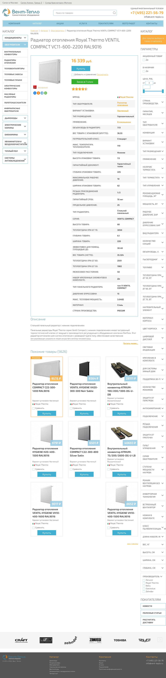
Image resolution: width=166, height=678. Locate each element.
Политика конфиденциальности (110, 669)
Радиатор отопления (122, 103)
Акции (60, 23)
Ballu (148, 585)
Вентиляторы (54, 669)
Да (147, 59)
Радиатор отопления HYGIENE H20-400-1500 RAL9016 (45, 452)
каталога (157, 41)
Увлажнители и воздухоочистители (16, 142)
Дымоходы (11, 118)
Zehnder (149, 591)
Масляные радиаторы (10, 95)
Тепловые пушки (13, 80)
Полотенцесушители (15, 102)
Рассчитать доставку (149, 621)
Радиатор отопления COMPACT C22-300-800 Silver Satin (84, 452)
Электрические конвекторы (12, 87)
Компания (14, 23)
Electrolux (150, 588)
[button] (160, 639)
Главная (34, 30)
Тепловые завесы (13, 74)
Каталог (37, 23)
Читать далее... (130, 343)
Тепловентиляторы (14, 68)
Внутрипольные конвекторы (12, 53)
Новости (147, 606)
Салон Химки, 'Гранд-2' (31, 2)
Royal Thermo (126, 97)
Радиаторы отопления (10, 61)
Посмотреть (102, 74)
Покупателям (105, 23)
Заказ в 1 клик (85, 81)
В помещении (124, 122)
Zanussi (149, 580)
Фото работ (128, 23)
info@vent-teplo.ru (153, 16)
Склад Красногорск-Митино (58, 2)
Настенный (122, 110)
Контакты (151, 23)
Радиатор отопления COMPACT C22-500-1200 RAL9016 (45, 387)
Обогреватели (12, 44)
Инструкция (43, 87)
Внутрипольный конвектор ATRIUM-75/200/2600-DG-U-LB (121, 452)
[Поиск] (114, 13)
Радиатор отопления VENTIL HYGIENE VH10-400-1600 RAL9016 (46, 513)
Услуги (83, 23)
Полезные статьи (152, 613)
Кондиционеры (13, 37)
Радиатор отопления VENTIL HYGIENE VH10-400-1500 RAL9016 (121, 513)
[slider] (144, 91)
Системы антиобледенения (15, 159)
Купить (81, 68)
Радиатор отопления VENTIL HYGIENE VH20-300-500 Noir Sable (84, 387)
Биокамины (11, 134)
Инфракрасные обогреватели (12, 109)
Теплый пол (11, 151)
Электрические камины (13, 126)
